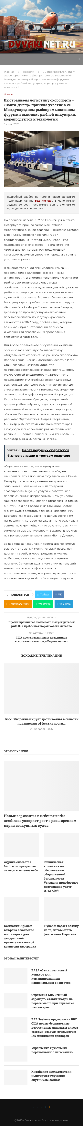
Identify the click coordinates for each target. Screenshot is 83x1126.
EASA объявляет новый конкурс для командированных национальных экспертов (50, 976)
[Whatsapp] (41, 1107)
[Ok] (49, 1107)
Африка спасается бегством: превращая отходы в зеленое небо (21, 866)
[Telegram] (45, 1107)
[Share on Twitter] (43, 594)
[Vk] (37, 1107)
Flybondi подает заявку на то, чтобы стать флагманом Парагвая (61, 930)
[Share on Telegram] (64, 604)
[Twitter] (33, 1107)
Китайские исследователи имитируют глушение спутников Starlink (51, 1076)
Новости (28, 71)
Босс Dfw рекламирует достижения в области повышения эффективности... (41, 721)
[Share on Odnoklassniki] (18, 604)
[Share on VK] (58, 594)
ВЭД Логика (43, 201)
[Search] (79, 59)
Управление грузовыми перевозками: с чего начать (52, 1050)
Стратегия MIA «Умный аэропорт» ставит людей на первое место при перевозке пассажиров (52, 1001)
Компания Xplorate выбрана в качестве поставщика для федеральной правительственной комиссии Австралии (20, 936)
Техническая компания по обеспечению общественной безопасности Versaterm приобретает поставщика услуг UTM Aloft (61, 876)
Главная (9, 71)
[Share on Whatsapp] (43, 604)
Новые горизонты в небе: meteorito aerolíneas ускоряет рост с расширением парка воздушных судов (40, 820)
